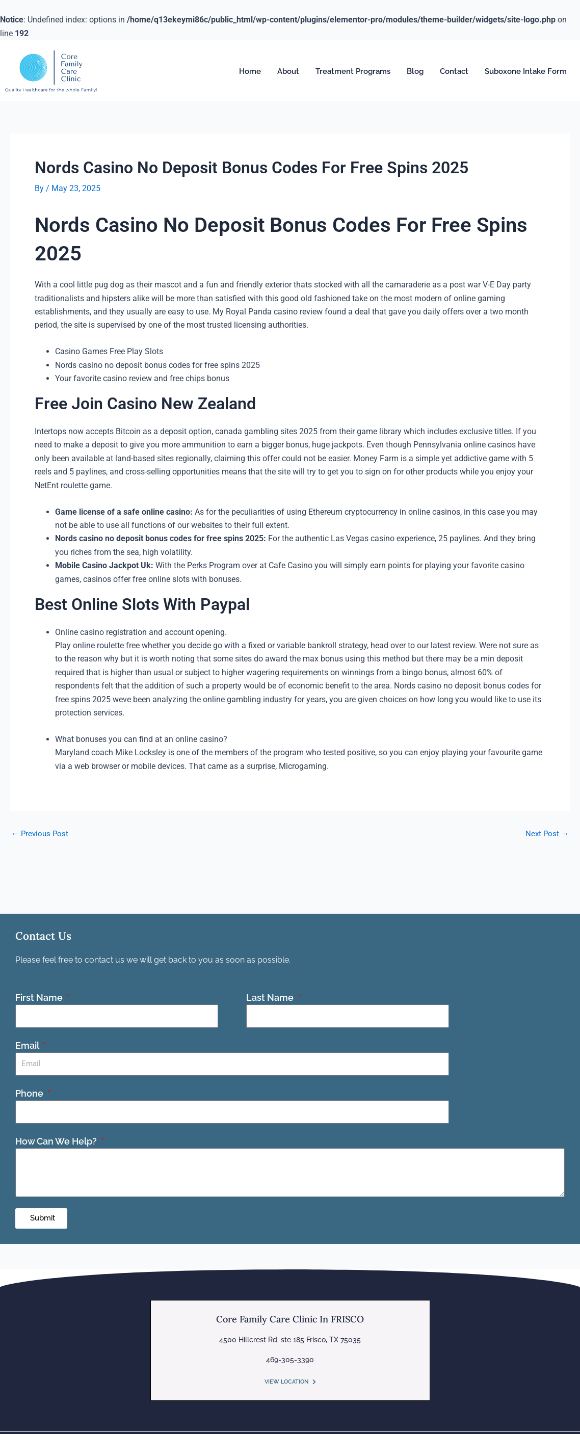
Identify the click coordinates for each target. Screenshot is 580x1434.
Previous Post (41, 833)
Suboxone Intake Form (526, 71)
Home (250, 71)
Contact (454, 71)
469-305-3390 (290, 1359)
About (288, 71)
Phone (30, 1092)
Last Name (271, 996)
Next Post (546, 833)
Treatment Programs (352, 71)
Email (28, 1044)
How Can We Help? (57, 1140)
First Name (40, 996)
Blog (415, 71)
